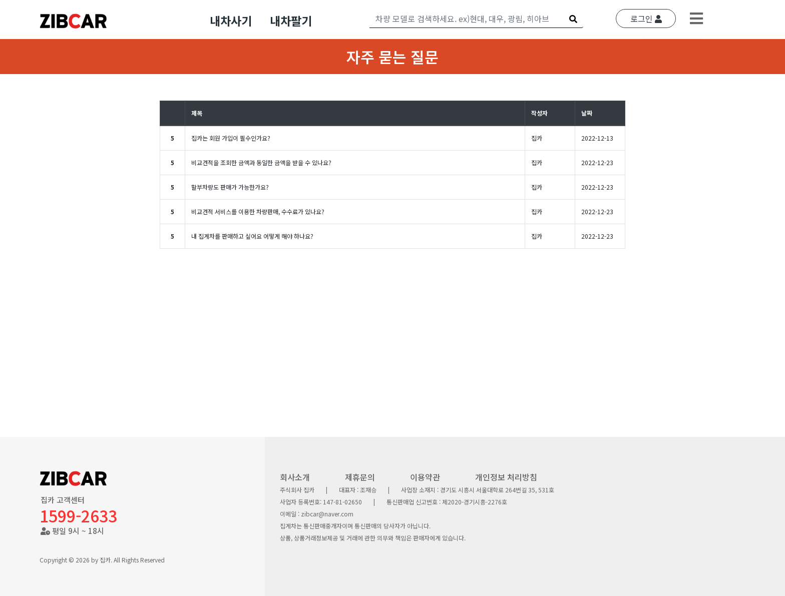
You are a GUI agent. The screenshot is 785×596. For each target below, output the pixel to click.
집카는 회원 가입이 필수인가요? (230, 138)
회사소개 (295, 477)
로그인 (646, 19)
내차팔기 (291, 20)
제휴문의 (360, 477)
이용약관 (425, 477)
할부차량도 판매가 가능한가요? (230, 187)
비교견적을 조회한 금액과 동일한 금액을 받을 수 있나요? (261, 162)
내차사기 (231, 20)
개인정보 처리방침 (506, 477)
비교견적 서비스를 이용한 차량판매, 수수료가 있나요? (257, 211)
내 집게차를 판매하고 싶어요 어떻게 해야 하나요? (252, 236)
